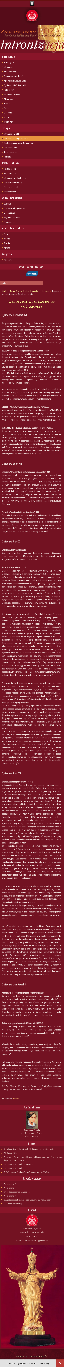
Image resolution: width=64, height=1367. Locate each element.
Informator (8, 122)
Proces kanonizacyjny (13, 182)
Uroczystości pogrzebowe (14, 208)
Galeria (7, 108)
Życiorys (7, 204)
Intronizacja (9, 67)
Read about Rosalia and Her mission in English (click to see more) (32, 1133)
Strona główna (10, 62)
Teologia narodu (10, 152)
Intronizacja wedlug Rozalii (15, 178)
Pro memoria (9, 222)
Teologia (45, 291)
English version (10, 192)
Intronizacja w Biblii (12, 134)
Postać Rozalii (10, 169)
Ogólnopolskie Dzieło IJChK (15, 85)
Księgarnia (8, 260)
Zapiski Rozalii (10, 173)
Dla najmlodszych (11, 187)
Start (4, 291)
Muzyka (7, 239)
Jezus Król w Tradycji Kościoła (16, 138)
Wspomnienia (9, 213)
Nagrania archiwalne (12, 217)
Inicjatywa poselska (12, 94)
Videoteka (8, 113)
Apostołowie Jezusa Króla (15, 81)
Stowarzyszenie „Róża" (13, 76)
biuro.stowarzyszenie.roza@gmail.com (32, 1240)
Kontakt (7, 117)
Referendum (9, 90)
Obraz (6, 234)
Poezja (7, 243)
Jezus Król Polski (11, 148)
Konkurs (7, 103)
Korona (7, 248)
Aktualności (9, 99)
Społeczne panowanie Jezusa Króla (18, 143)
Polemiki (7, 157)
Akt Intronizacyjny (11, 72)
